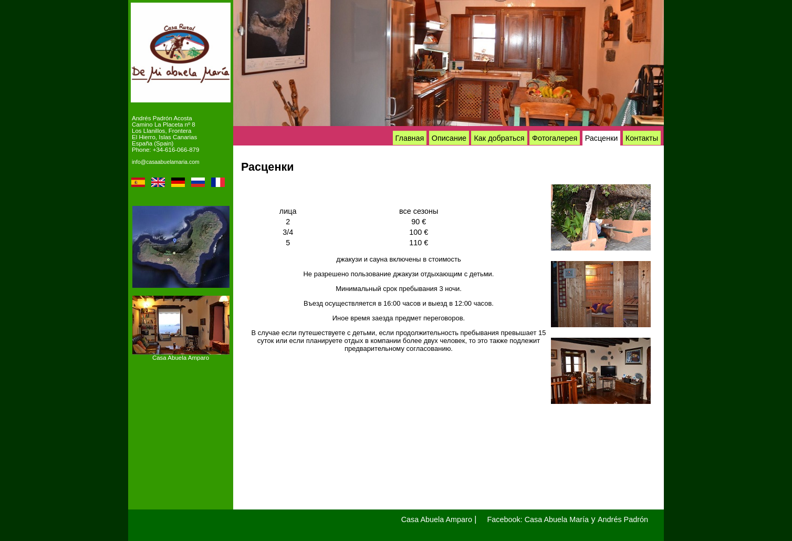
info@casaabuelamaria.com (166, 162)
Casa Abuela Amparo (180, 358)
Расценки (601, 138)
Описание (449, 138)
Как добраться (499, 138)
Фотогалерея (554, 138)
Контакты (642, 138)
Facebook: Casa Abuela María (538, 519)
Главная (409, 138)
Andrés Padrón (623, 519)
